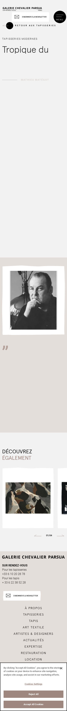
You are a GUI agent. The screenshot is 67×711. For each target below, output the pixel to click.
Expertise (33, 646)
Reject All (33, 694)
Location (33, 659)
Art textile (33, 627)
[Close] (61, 668)
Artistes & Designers (33, 633)
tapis (33, 621)
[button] (37, 535)
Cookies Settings (33, 684)
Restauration (33, 653)
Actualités (33, 640)
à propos (33, 608)
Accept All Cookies (33, 704)
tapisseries (33, 614)
